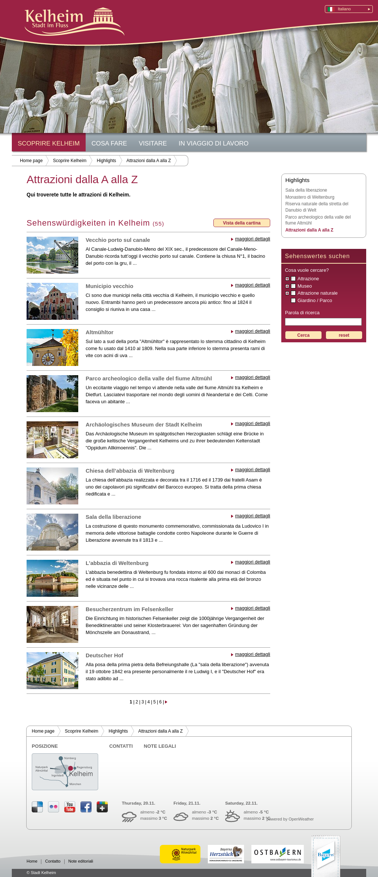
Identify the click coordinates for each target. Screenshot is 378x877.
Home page (31, 160)
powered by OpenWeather (290, 819)
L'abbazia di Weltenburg (117, 563)
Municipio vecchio (109, 286)
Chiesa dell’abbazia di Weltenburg (130, 471)
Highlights (106, 160)
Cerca (303, 335)
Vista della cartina (242, 223)
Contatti (121, 746)
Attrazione (308, 278)
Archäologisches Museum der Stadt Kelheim (144, 425)
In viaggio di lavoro (213, 143)
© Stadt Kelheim (41, 872)
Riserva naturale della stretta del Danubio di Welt (316, 207)
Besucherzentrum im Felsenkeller (129, 609)
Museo (305, 286)
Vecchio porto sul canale (118, 240)
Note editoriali (80, 861)
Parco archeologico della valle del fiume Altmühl (149, 378)
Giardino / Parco (315, 300)
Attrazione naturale (318, 293)
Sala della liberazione (113, 517)
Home (32, 861)
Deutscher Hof (104, 655)
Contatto (53, 861)
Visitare (153, 143)
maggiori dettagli (252, 238)
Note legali (160, 746)
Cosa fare (109, 143)
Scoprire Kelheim (49, 143)
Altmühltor (99, 332)
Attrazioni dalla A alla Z (149, 160)
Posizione (45, 746)
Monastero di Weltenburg (309, 197)
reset (344, 335)
